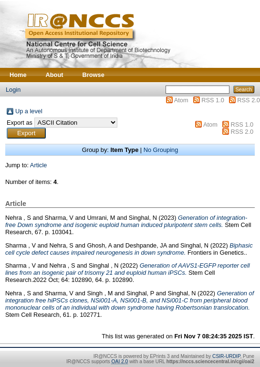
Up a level (28, 111)
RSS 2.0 (248, 100)
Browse (93, 74)
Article (38, 165)
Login (13, 89)
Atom (181, 100)
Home (18, 74)
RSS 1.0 (212, 100)
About (54, 74)
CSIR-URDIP (226, 356)
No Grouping (161, 149)
